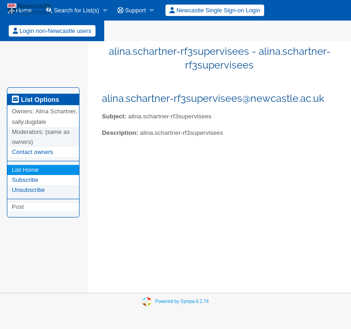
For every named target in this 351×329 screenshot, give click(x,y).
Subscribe (25, 179)
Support (131, 10)
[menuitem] (74, 10)
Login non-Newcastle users (52, 30)
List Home (25, 169)
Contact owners (32, 152)
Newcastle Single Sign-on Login (215, 10)
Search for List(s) (72, 10)
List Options (35, 99)
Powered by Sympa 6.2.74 (181, 301)
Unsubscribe (28, 189)
